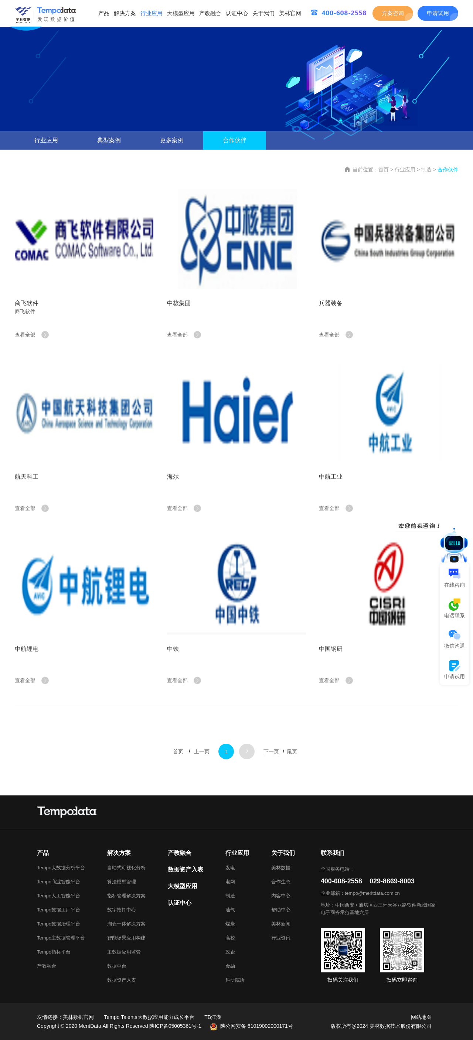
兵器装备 (331, 303)
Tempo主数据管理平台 (61, 938)
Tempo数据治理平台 (58, 924)
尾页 (292, 759)
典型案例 (109, 140)
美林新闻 (280, 924)
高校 (230, 938)
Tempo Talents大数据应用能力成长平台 (149, 1017)
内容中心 (280, 896)
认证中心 (237, 13)
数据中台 (116, 966)
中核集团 (179, 303)
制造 (426, 170)
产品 (103, 13)
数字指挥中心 (121, 910)
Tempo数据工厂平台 (58, 910)
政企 (230, 952)
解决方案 (125, 13)
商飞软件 (26, 303)
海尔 (173, 490)
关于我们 (263, 13)
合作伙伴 (234, 140)
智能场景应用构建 (126, 938)
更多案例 (172, 140)
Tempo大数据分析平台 (61, 867)
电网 (230, 881)
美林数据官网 (78, 1017)
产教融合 (210, 13)
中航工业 (331, 490)
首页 (383, 170)
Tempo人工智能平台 (58, 896)
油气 (230, 910)
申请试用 (438, 13)
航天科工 (26, 490)
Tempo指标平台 (54, 952)
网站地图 (421, 1017)
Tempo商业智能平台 (58, 881)
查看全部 (32, 334)
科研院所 (235, 980)
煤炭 (230, 924)
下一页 (271, 759)
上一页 (202, 759)
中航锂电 (26, 662)
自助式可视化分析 (126, 867)
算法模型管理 (121, 881)
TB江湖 (212, 1017)
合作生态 (280, 881)
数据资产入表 (121, 980)
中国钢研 (331, 662)
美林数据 (280, 867)
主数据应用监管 (124, 952)
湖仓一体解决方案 (126, 924)
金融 (230, 966)
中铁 (173, 662)
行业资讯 (280, 938)
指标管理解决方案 (126, 896)
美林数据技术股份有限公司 (401, 1026)
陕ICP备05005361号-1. (176, 1026)
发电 (230, 867)
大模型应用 (181, 13)
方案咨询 (393, 13)
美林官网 (290, 13)
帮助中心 (280, 910)
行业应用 (151, 13)
